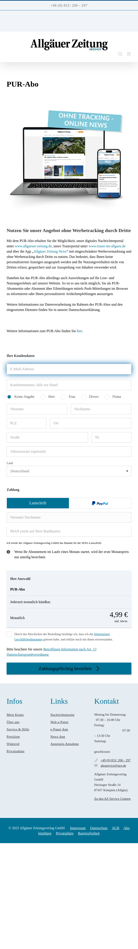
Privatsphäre (65, 833)
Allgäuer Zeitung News (50, 251)
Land (10, 463)
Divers (94, 396)
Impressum (78, 828)
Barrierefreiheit (89, 833)
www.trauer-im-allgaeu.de (106, 246)
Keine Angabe (24, 396)
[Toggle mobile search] (120, 53)
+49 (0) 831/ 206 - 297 (115, 760)
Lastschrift (37, 503)
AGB (115, 828)
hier (79, 331)
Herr (51, 396)
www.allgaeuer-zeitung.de (33, 246)
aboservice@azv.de (113, 765)
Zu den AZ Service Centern (112, 798)
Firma (116, 396)
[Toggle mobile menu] (129, 53)
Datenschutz (99, 828)
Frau (72, 396)
